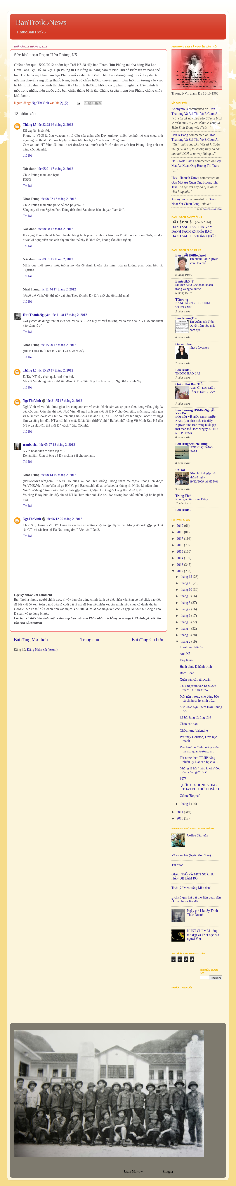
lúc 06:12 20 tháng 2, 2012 (64, 519)
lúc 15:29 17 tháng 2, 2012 (55, 370)
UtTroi (180, 470)
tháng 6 (186, 615)
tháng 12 (187, 577)
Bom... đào (187, 673)
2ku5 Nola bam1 (182, 161)
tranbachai (30, 444)
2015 (180, 551)
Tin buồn (177, 865)
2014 (180, 558)
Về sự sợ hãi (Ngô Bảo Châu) (191, 855)
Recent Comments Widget (212, 209)
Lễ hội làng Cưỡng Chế (195, 717)
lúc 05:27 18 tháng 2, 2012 (57, 444)
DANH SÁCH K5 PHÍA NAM (192, 227)
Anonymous (179, 109)
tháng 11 (187, 583)
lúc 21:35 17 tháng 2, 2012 (64, 401)
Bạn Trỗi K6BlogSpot (190, 255)
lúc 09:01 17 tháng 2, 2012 (55, 259)
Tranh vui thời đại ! (193, 647)
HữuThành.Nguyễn (37, 315)
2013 (180, 565)
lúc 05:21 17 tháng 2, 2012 (55, 169)
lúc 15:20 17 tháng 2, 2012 (58, 345)
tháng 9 (186, 596)
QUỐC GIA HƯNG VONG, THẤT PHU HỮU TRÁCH (199, 787)
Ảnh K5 (185, 654)
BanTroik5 (182, 510)
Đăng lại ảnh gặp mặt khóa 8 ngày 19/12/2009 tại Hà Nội (204, 477)
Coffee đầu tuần (197, 835)
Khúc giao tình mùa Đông (191, 499)
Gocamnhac (183, 344)
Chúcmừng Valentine (194, 730)
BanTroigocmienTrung (191, 444)
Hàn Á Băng (179, 135)
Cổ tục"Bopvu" (190, 795)
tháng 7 (186, 609)
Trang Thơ (183, 496)
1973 (183, 779)
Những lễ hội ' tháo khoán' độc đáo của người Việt (200, 770)
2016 (180, 545)
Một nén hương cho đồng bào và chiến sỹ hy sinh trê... (199, 698)
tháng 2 (186, 641)
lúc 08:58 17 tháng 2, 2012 (55, 229)
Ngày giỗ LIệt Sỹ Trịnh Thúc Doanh (202, 913)
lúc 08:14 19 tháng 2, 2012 (58, 475)
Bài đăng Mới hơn (31, 639)
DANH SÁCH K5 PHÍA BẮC (191, 231)
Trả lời (27, 155)
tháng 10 (187, 589)
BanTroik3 (182, 370)
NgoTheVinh (32, 401)
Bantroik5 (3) (184, 281)
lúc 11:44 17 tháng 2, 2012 (58, 289)
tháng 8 (186, 603)
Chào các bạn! (189, 724)
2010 (180, 818)
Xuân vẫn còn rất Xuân (195, 679)
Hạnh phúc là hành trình (196, 666)
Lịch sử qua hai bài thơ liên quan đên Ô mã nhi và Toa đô (196, 899)
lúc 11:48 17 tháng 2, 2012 (69, 315)
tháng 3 (186, 635)
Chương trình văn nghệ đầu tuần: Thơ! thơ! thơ (198, 688)
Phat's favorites (199, 347)
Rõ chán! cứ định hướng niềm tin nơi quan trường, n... (200, 749)
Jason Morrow (133, 1171)
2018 (180, 532)
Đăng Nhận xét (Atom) (42, 649)
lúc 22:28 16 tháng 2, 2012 (55, 124)
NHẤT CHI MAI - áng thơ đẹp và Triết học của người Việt (203, 935)
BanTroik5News (41, 22)
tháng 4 (186, 628)
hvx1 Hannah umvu (185, 178)
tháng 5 (186, 622)
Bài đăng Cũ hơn (147, 639)
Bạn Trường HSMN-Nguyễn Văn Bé (195, 411)
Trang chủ (89, 639)
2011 (180, 812)
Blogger (168, 1171)
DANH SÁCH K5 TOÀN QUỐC (193, 236)
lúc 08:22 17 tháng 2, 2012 (58, 199)
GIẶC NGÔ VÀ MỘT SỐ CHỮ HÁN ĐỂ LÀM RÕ (192, 876)
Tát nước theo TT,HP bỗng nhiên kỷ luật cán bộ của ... (199, 760)
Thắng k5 (30, 124)
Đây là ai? (186, 660)
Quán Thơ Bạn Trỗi (189, 384)
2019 (180, 526)
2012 (180, 571)
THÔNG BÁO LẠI (187, 373)
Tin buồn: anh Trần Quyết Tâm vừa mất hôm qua (202, 325)
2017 (180, 538)
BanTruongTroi (186, 318)
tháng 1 (186, 804)
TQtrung (181, 300)
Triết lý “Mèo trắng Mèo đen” (191, 888)
